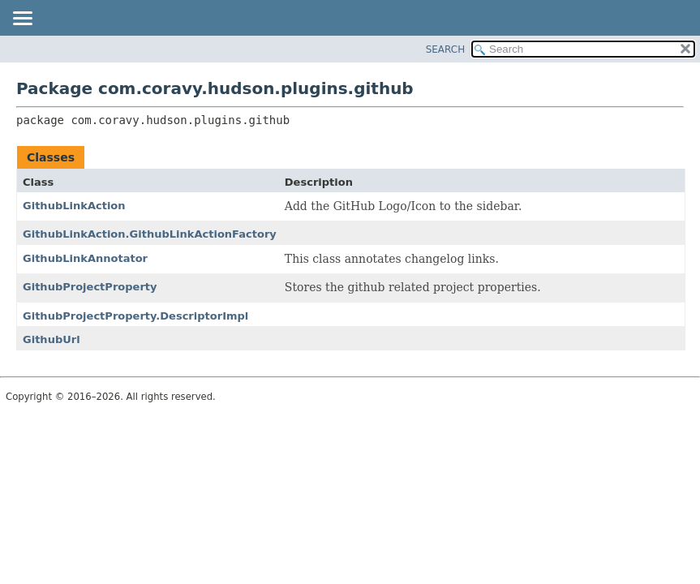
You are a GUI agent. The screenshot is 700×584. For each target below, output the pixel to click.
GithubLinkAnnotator (85, 258)
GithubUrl (51, 339)
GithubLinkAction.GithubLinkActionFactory (150, 234)
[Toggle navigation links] (22, 19)
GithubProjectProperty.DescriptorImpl (135, 316)
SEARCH (446, 49)
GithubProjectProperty (90, 287)
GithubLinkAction (74, 206)
